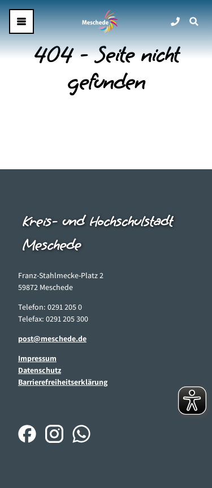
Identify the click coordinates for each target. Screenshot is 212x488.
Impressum (37, 358)
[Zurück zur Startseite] (100, 21)
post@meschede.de (52, 338)
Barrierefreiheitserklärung (62, 382)
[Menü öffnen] (21, 21)
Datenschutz (39, 370)
